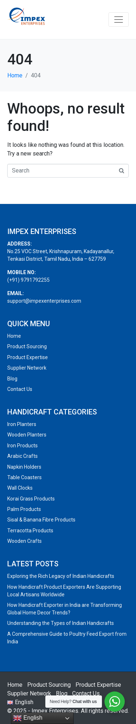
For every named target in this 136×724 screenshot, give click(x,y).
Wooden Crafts (24, 541)
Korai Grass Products (31, 499)
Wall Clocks (20, 488)
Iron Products (22, 445)
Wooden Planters (26, 435)
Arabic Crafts (22, 456)
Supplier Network (26, 368)
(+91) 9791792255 (28, 280)
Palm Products (24, 509)
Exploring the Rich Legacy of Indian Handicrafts (60, 576)
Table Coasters (24, 477)
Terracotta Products (30, 530)
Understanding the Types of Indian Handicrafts (60, 623)
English (27, 718)
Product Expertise (27, 357)
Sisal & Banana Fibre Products (41, 520)
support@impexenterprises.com (44, 301)
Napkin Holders (24, 467)
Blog (12, 379)
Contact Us (19, 389)
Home (14, 336)
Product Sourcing (27, 346)
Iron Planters (21, 424)
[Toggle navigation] (118, 19)
